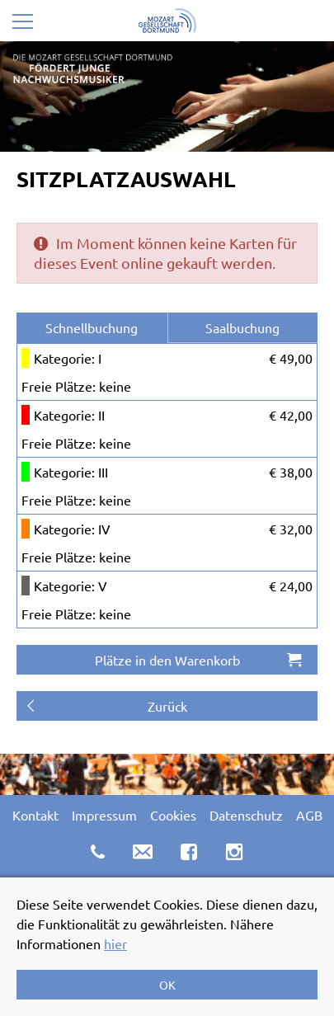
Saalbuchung (242, 327)
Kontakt (35, 815)
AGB (309, 815)
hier (115, 943)
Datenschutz (246, 815)
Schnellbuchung (91, 327)
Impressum (104, 815)
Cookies (173, 815)
